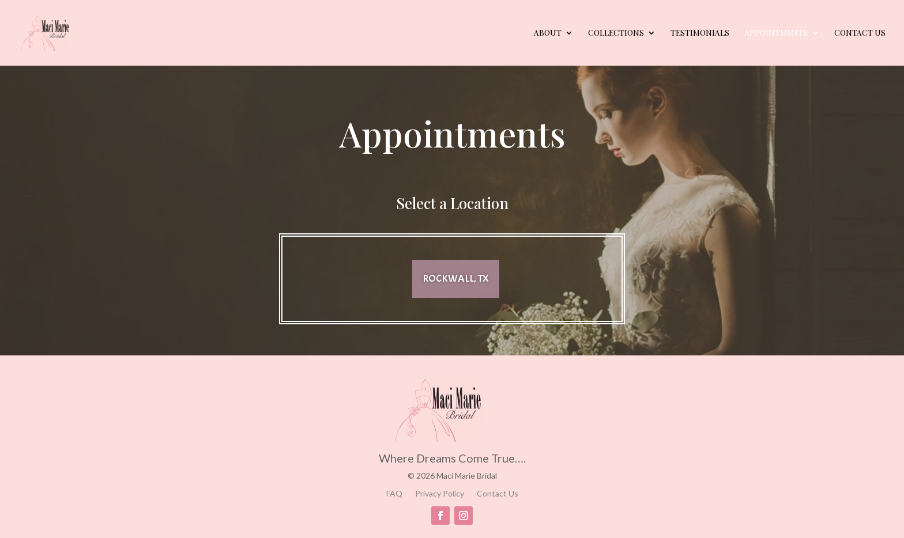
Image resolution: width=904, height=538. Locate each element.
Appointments (776, 33)
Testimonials (700, 33)
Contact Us (860, 33)
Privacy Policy (439, 494)
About (548, 33)
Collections (616, 33)
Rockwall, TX (456, 278)
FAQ (394, 494)
